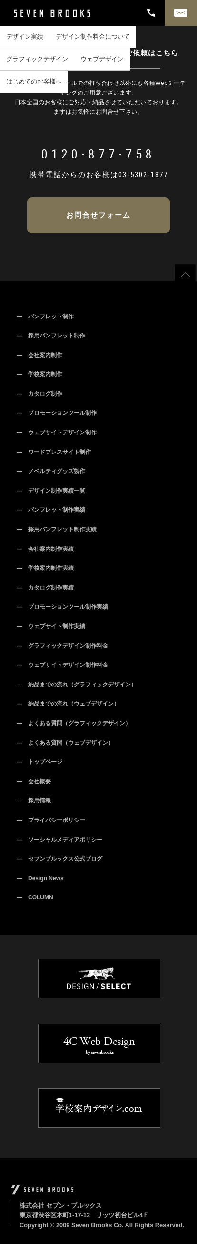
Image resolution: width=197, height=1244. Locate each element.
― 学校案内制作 (39, 374)
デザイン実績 (24, 36)
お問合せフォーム (98, 215)
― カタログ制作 (39, 393)
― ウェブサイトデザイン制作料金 (62, 665)
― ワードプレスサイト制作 (54, 452)
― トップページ (39, 762)
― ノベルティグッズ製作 (51, 471)
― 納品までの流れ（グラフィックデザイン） (77, 684)
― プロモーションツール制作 (57, 413)
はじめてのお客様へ (34, 81)
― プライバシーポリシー (51, 820)
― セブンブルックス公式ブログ (59, 858)
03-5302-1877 (143, 174)
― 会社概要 (34, 781)
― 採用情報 (34, 800)
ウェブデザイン (102, 59)
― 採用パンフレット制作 (51, 335)
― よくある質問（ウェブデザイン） (65, 742)
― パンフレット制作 (45, 316)
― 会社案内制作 (39, 355)
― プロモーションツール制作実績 (62, 606)
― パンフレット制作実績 (51, 509)
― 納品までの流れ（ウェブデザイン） (68, 703)
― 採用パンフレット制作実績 (57, 529)
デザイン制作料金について (93, 36)
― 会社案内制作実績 (45, 549)
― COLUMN (35, 897)
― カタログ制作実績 (45, 587)
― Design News (40, 878)
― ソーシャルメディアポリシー (59, 839)
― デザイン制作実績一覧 (51, 490)
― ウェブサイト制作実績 (51, 626)
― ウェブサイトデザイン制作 (57, 432)
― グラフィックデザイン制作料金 (62, 646)
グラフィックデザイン (37, 59)
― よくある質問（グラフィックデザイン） (74, 723)
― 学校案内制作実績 (45, 568)
